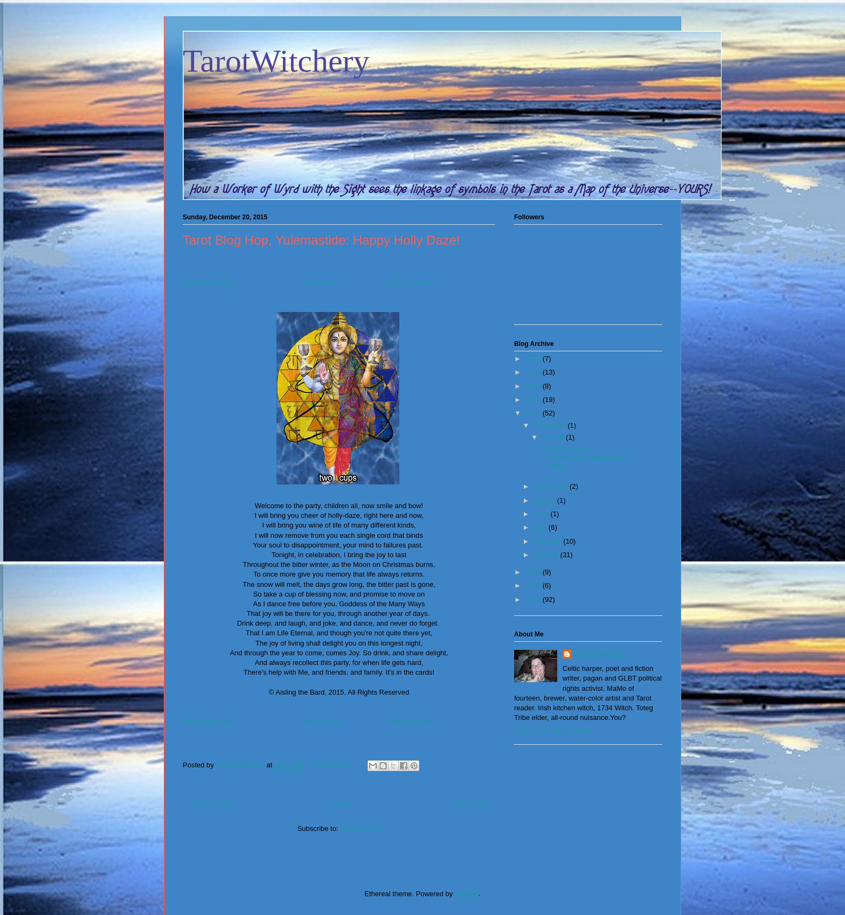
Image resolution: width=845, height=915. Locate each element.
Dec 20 (554, 437)
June (542, 514)
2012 (534, 599)
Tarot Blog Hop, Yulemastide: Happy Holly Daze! (321, 240)
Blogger (467, 894)
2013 (534, 585)
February (549, 541)
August (545, 500)
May (541, 527)
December (551, 425)
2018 (534, 372)
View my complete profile (553, 731)
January (547, 555)
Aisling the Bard (600, 654)
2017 (534, 386)
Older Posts (469, 803)
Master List (322, 283)
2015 (534, 413)
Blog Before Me (207, 283)
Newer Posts (211, 803)
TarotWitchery (276, 61)
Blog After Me (411, 283)
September (552, 486)
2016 (534, 400)
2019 (534, 359)
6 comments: (333, 765)
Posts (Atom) (360, 828)
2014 (534, 572)
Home (340, 803)
